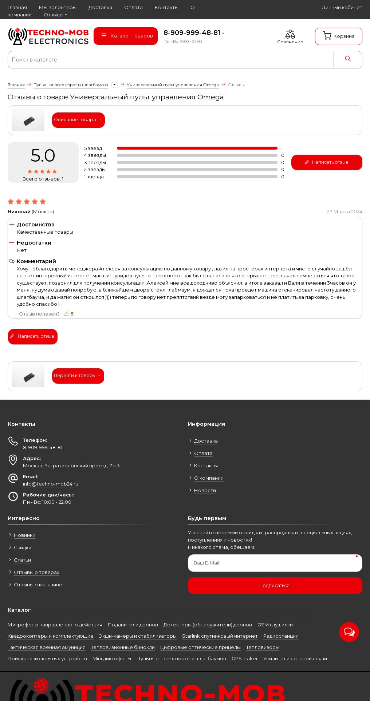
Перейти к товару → (77, 375)
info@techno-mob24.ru (50, 484)
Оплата (203, 453)
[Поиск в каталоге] (155, 59)
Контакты (206, 465)
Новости (205, 490)
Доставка (206, 441)
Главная (16, 84)
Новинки (24, 535)
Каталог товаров (127, 36)
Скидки (22, 547)
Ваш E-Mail (206, 563)
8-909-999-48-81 (192, 33)
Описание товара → (78, 119)
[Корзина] (339, 36)
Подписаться (274, 585)
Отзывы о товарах (36, 572)
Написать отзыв (326, 162)
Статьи (22, 560)
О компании (209, 478)
